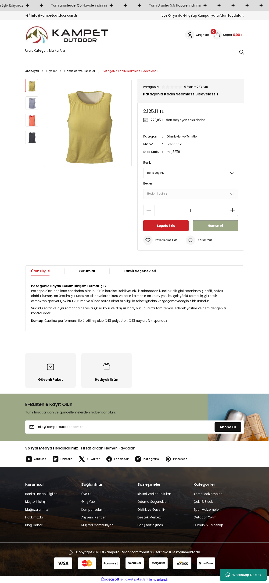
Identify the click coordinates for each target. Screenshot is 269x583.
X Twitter (91, 459)
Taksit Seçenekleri (140, 271)
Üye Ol (166, 15)
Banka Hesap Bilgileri (41, 494)
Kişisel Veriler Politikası (154, 494)
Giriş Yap (88, 502)
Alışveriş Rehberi (94, 517)
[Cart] (228, 34)
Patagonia (175, 144)
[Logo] (67, 35)
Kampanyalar (91, 510)
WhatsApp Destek (243, 574)
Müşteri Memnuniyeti (97, 525)
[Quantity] (190, 210)
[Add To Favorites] (161, 240)
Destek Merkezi (149, 517)
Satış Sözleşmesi (150, 525)
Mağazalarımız (36, 510)
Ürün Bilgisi (40, 271)
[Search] (134, 52)
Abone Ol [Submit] (228, 427)
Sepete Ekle (165, 226)
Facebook (120, 459)
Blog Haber (34, 525)
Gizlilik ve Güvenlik (151, 510)
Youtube (36, 459)
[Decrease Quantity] (148, 210)
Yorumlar (87, 271)
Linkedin (64, 459)
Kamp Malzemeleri (208, 494)
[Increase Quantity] (232, 210)
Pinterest (181, 459)
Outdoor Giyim (205, 517)
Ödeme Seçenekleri (153, 502)
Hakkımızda (34, 517)
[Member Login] (196, 34)
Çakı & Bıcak (203, 502)
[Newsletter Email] (134, 427)
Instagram (152, 459)
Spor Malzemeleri (207, 510)
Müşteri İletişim (37, 502)
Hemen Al (215, 226)
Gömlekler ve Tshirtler (184, 136)
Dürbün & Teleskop (208, 525)
